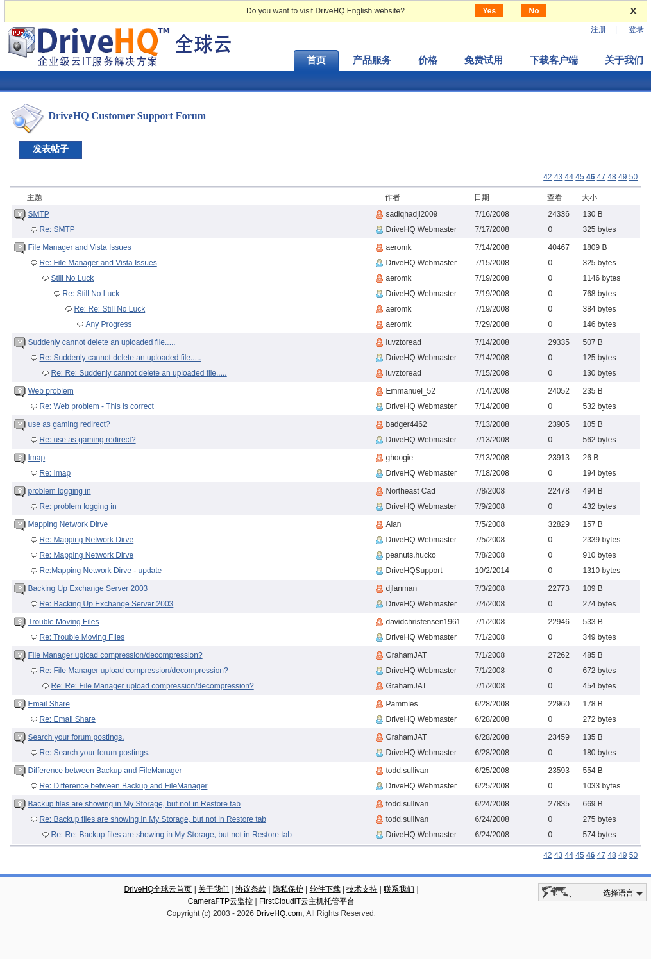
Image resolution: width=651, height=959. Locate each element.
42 (547, 176)
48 (611, 176)
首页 (316, 60)
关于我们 (213, 889)
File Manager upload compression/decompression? (115, 655)
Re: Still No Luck (91, 293)
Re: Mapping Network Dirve (87, 539)
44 (569, 176)
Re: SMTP (57, 229)
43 (558, 176)
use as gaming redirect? (69, 424)
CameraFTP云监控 (220, 901)
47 (601, 176)
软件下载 (325, 889)
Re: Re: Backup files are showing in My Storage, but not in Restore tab (171, 834)
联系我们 (399, 889)
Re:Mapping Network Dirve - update (101, 570)
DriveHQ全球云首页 (158, 889)
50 (633, 176)
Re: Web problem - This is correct (97, 406)
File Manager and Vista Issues (79, 247)
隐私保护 (288, 889)
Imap (37, 457)
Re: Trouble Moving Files (82, 637)
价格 (427, 60)
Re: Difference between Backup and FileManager (124, 785)
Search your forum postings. (76, 737)
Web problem (51, 391)
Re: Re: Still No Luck (110, 308)
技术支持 (361, 889)
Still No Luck (72, 278)
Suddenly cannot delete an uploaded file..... (102, 342)
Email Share (49, 703)
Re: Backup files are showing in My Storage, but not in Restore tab (153, 819)
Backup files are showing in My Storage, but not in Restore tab (134, 803)
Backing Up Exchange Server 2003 (88, 588)
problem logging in (59, 491)
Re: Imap (55, 473)
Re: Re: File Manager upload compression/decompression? (152, 685)
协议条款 (250, 889)
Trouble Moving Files (63, 621)
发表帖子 (51, 149)
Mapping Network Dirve (68, 524)
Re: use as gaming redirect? (88, 439)
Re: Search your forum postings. (95, 752)
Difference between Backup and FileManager (105, 770)
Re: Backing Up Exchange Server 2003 (107, 603)
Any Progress (109, 324)
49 (622, 176)
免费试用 (483, 60)
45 (579, 176)
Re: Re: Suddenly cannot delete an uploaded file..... (139, 373)
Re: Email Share (68, 719)
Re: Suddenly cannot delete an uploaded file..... (120, 357)
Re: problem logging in (78, 506)
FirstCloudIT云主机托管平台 (307, 901)
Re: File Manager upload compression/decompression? (134, 670)
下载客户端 (554, 60)
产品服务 (372, 60)
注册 (598, 29)
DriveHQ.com (279, 913)
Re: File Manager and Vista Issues (98, 262)
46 (590, 176)
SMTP (38, 214)
